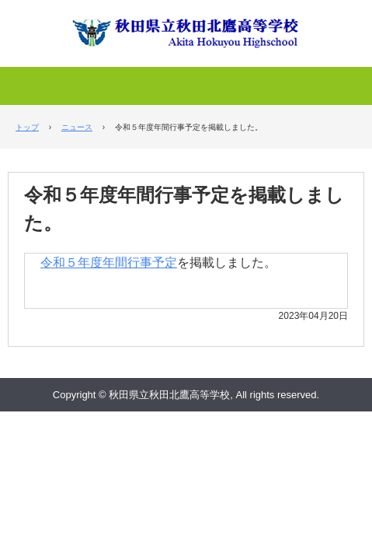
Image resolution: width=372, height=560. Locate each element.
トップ (27, 127)
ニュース (76, 127)
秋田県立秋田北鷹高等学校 (186, 25)
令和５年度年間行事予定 (108, 262)
